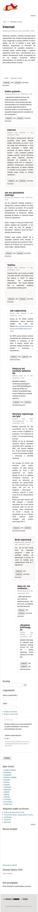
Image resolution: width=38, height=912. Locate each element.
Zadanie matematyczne (13, 735)
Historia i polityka (10, 777)
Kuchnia (7, 780)
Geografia (7, 775)
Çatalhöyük (7, 817)
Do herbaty (8, 802)
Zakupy (6, 794)
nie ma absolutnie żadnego (14, 193)
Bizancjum (7, 822)
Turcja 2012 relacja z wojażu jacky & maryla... (19, 815)
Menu (33, 16)
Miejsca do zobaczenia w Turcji (14, 812)
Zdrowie (7, 797)
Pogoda (7, 785)
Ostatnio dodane (10, 770)
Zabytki (6, 792)
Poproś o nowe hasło (11, 714)
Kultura (6, 782)
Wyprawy (7, 789)
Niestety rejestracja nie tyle (22, 415)
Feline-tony (8, 804)
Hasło (5, 703)
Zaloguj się (6, 82)
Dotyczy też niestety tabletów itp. (21, 370)
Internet (11, 130)
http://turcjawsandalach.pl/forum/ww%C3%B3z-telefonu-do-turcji (21, 328)
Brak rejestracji (23, 539)
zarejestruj (18, 82)
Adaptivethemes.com (26, 906)
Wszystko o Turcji (16, 22)
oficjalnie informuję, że (25, 627)
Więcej (33, 824)
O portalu (7, 799)
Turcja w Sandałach (7, 873)
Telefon (11, 265)
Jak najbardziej (18, 310)
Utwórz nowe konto (10, 712)
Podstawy (7, 772)
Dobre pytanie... (13, 91)
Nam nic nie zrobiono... (23, 587)
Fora (4, 22)
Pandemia (7, 820)
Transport (7, 787)
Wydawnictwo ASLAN (10, 865)
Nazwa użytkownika (10, 695)
